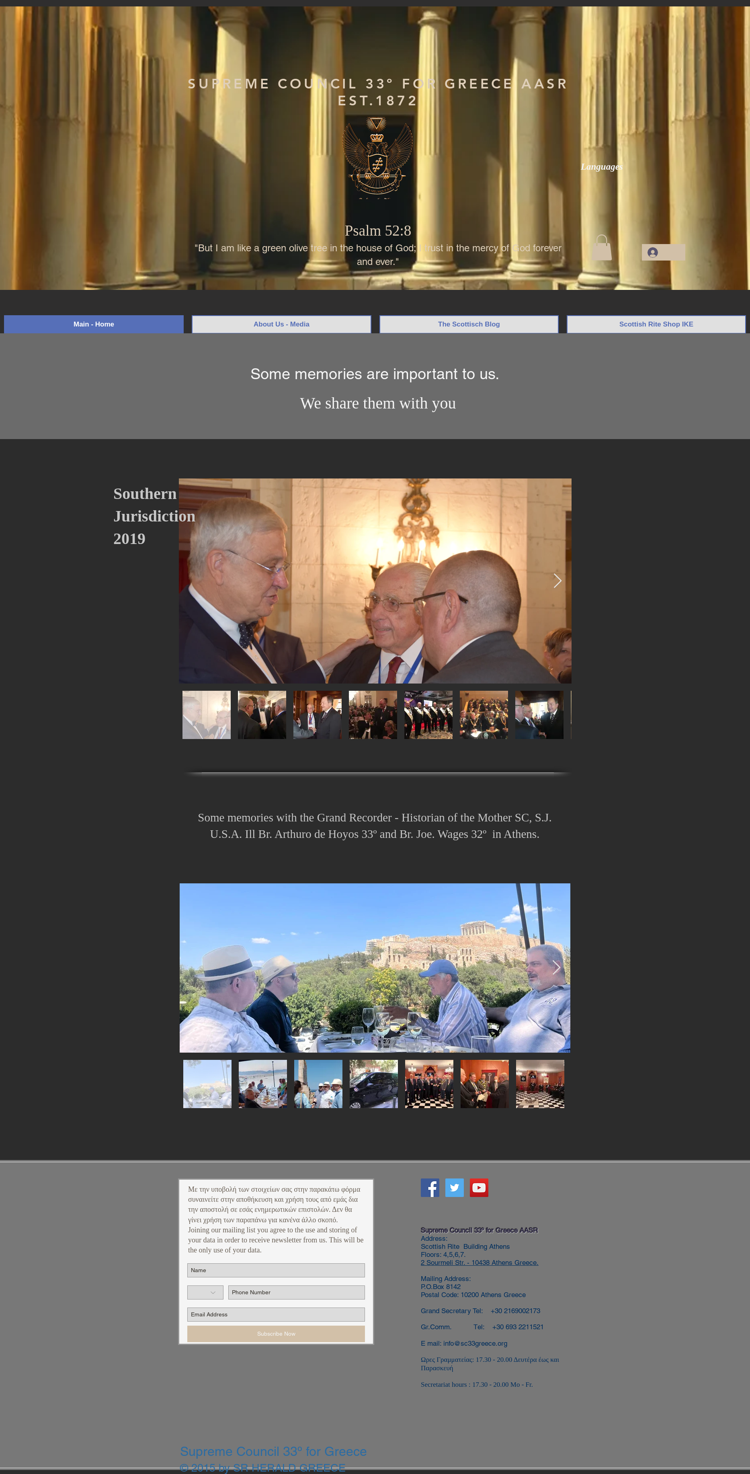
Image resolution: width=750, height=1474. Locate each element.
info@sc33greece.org (475, 1343)
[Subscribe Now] (276, 1334)
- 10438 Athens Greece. (502, 1262)
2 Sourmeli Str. (443, 1262)
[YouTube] (479, 1187)
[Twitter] (454, 1187)
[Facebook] (430, 1187)
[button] (602, 247)
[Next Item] (557, 581)
